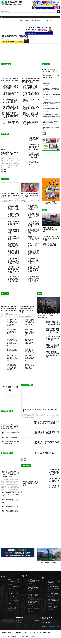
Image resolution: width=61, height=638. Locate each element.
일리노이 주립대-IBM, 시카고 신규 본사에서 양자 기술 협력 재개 (10, 100)
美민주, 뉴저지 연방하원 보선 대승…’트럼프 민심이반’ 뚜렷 (29, 195)
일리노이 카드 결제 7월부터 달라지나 (31, 100)
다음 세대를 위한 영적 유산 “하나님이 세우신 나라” (10, 154)
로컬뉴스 (5, 294)
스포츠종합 (26, 466)
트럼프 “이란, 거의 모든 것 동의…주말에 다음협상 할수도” (34, 253)
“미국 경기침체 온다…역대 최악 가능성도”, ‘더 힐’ (51, 244)
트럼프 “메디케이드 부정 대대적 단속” (33, 245)
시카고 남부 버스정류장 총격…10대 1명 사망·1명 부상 (29, 350)
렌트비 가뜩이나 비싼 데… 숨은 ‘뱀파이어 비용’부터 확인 (29, 358)
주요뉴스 (5, 179)
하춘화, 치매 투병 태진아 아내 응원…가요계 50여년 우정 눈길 (52, 330)
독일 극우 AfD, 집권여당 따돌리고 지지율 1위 (13, 223)
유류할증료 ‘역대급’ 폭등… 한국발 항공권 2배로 (31, 94)
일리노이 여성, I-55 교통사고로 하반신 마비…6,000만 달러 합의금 (31, 114)
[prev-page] (2, 128)
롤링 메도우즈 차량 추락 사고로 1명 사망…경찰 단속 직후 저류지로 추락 (29, 332)
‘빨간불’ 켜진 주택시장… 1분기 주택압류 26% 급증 (33, 238)
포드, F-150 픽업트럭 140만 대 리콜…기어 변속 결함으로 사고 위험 (13, 207)
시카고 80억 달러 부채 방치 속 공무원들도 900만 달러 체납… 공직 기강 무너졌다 (30, 80)
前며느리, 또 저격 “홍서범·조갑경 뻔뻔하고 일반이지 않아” (52, 345)
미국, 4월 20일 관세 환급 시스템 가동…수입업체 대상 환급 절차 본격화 (13, 261)
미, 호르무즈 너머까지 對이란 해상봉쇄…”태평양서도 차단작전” (31, 107)
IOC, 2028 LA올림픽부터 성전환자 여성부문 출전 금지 (54, 480)
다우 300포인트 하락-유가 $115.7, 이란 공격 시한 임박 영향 (51, 238)
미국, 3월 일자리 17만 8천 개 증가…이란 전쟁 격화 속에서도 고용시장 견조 (53, 601)
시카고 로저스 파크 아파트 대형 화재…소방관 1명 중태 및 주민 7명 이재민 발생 (11, 367)
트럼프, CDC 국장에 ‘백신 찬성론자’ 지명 (13, 238)
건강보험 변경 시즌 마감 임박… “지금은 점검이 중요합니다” (46, 432)
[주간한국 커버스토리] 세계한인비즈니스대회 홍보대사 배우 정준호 (34, 155)
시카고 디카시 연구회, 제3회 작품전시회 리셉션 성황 (46, 442)
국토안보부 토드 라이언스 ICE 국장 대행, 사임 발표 (13, 215)
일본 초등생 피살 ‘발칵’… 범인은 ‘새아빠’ (33, 231)
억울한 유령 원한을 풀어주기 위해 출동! (34, 163)
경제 (44, 210)
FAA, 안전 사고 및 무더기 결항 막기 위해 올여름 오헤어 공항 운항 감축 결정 (8, 308)
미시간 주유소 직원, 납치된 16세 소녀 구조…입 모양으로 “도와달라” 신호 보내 (12, 322)
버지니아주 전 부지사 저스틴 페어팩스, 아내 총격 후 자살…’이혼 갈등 (33, 279)
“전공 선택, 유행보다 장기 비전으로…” (34, 139)
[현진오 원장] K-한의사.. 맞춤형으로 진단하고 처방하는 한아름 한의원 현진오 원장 (10, 494)
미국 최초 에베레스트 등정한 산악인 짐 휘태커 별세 (30, 483)
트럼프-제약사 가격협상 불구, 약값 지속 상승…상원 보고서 (33, 269)
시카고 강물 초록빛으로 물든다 (45, 453)
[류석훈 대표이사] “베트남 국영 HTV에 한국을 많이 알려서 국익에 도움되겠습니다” (10, 501)
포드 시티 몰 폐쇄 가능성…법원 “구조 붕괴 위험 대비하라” (11, 332)
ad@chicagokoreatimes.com (53, 626)
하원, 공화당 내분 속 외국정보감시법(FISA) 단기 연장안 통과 (33, 207)
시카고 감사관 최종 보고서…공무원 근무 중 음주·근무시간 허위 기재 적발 (12, 342)
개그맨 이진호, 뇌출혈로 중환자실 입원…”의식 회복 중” (53, 338)
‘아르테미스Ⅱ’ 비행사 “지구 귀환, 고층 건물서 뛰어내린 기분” (10, 195)
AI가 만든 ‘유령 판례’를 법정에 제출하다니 (10, 93)
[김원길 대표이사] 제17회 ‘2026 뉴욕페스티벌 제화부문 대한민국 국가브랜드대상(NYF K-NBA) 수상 (10, 473)
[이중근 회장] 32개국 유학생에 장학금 (10, 506)
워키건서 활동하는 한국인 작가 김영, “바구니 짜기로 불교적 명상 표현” (29, 322)
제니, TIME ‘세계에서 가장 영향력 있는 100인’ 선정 (48, 314)
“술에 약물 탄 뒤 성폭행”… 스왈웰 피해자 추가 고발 (30, 122)
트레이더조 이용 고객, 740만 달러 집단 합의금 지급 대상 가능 (33, 261)
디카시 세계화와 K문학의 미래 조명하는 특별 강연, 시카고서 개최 (46, 422)
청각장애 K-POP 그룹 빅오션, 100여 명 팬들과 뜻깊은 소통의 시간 (53, 322)
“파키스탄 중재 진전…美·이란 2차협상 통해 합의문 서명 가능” (30, 87)
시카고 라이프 (27, 385)
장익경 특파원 (7, 453)
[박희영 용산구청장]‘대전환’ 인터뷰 (9, 437)
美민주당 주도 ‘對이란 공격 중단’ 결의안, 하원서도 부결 (13, 253)
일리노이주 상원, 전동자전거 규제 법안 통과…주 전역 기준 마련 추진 (10, 107)
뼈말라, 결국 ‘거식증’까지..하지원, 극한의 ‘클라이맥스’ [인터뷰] (52, 354)
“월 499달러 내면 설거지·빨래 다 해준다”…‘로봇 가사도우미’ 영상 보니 (34, 147)
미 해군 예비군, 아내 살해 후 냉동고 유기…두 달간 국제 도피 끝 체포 (13, 279)
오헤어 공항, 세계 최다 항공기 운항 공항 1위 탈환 (10, 122)
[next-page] (5, 128)
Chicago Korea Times (42, 317)
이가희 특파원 (7, 411)
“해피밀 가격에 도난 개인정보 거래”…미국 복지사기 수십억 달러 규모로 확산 (13, 270)
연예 (39, 294)
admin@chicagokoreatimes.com (29, 625)
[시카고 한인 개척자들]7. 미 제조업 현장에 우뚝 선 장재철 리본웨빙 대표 (10, 115)
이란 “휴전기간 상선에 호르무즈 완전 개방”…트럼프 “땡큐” (10, 87)
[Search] (58, 11)
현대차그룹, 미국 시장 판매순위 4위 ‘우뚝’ (50, 229)
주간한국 (5, 134)
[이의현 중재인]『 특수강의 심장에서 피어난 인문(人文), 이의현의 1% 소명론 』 (10, 426)
